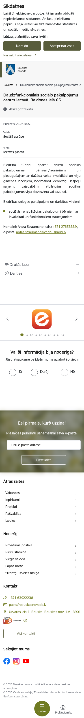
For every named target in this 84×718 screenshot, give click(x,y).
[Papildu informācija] (25, 620)
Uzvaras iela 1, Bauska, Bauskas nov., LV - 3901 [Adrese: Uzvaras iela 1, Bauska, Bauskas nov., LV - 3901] (45, 612)
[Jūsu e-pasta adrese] (44, 445)
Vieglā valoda (15, 559)
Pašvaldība (13, 513)
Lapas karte (14, 566)
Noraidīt (22, 46)
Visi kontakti (26, 633)
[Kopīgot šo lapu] (42, 273)
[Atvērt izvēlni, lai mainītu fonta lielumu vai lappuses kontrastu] (63, 710)
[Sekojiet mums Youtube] (26, 661)
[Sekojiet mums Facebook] (6, 661)
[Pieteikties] (43, 460)
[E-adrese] (12, 620)
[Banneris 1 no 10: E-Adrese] (42, 319)
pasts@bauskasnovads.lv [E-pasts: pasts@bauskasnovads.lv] (27, 605)
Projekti (11, 506)
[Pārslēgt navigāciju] (42, 708)
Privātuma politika (18, 545)
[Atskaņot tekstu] (21, 109)
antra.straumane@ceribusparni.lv (41, 232)
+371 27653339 (65, 226)
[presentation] (37, 393)
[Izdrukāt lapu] (42, 264)
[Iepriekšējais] (7, 319)
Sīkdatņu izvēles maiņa (22, 573)
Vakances (12, 493)
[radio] (15, 371)
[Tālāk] (76, 319)
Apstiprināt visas (62, 46)
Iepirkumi (12, 500)
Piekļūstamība (15, 552)
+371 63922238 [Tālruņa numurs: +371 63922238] (21, 598)
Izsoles (10, 520)
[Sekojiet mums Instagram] (16, 661)
